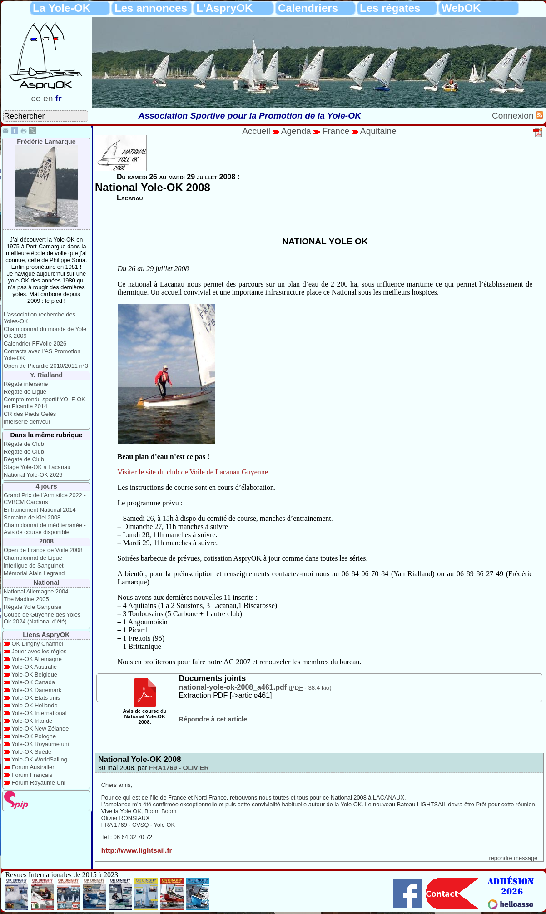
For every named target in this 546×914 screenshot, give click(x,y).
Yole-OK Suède (31, 751)
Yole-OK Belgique (34, 674)
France (335, 131)
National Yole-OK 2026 (33, 474)
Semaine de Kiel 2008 (32, 517)
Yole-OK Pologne (33, 736)
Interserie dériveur (27, 421)
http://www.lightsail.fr (136, 850)
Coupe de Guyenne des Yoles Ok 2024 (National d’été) (42, 618)
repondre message (513, 858)
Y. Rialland (46, 375)
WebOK (461, 8)
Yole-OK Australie (34, 666)
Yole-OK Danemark (36, 690)
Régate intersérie (26, 383)
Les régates (390, 8)
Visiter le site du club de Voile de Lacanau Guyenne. (194, 472)
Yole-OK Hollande (34, 705)
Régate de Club (24, 443)
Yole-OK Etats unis (35, 697)
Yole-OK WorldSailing (39, 759)
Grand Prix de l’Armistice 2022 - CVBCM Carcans (45, 498)
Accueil (256, 131)
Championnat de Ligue (33, 557)
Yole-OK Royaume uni (40, 744)
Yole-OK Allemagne (36, 659)
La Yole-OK (61, 8)
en (48, 98)
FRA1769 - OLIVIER (179, 767)
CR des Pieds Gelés (30, 413)
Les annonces (150, 8)
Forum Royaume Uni (38, 782)
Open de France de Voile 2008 (43, 550)
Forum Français (32, 774)
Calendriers (308, 8)
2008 (46, 541)
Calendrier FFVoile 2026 (35, 343)
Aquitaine (378, 131)
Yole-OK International (38, 713)
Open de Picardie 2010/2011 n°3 (46, 365)
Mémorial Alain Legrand (34, 573)
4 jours (46, 486)
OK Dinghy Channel (37, 643)
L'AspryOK (224, 8)
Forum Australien (34, 767)
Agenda (297, 131)
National (47, 582)
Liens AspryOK (46, 634)
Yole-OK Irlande (31, 720)
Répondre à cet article (213, 719)
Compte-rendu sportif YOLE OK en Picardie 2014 (44, 403)
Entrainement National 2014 (40, 509)
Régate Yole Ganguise (32, 606)
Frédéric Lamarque (46, 141)
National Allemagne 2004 (36, 591)
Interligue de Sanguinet (34, 565)
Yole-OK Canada (33, 682)
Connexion (514, 115)
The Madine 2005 (26, 599)
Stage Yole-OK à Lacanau (37, 467)
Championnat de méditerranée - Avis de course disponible (45, 528)
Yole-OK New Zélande (40, 728)
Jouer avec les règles (39, 651)
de (35, 98)
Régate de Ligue (25, 391)
